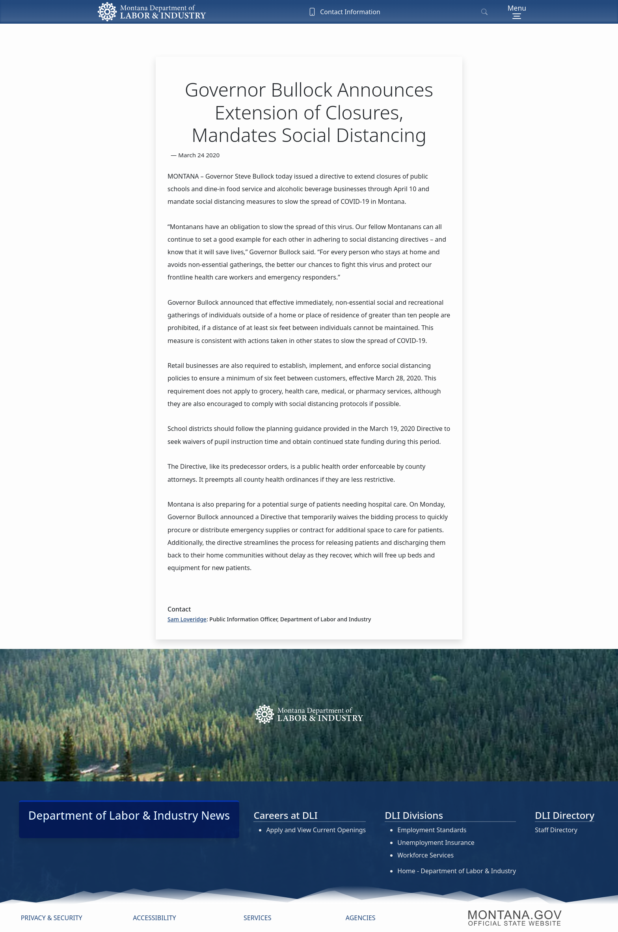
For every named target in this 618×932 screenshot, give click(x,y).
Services (257, 917)
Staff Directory (556, 830)
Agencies (361, 917)
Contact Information (344, 12)
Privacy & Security (51, 917)
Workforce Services (425, 855)
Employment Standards (431, 830)
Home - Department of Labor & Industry (456, 871)
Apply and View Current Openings (316, 830)
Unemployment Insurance (436, 842)
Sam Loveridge (187, 619)
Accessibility (154, 917)
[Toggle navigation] (516, 12)
